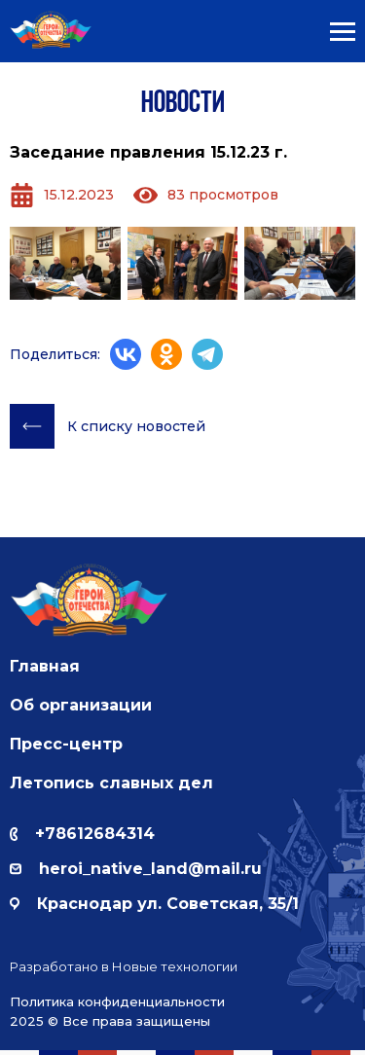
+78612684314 (82, 833)
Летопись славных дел (111, 783)
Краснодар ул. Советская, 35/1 (154, 903)
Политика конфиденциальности (117, 1001)
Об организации (81, 705)
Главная (45, 666)
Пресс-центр (66, 744)
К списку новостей (107, 426)
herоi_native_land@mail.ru (136, 868)
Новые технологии (174, 966)
